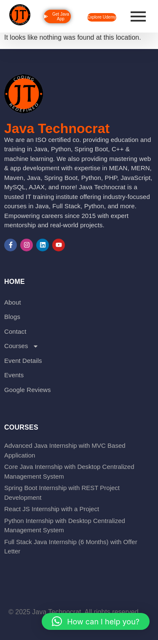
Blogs (12, 316)
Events (14, 375)
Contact (15, 331)
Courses (21, 346)
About (12, 302)
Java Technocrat (57, 128)
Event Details (23, 360)
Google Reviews (27, 389)
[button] (96, 621)
